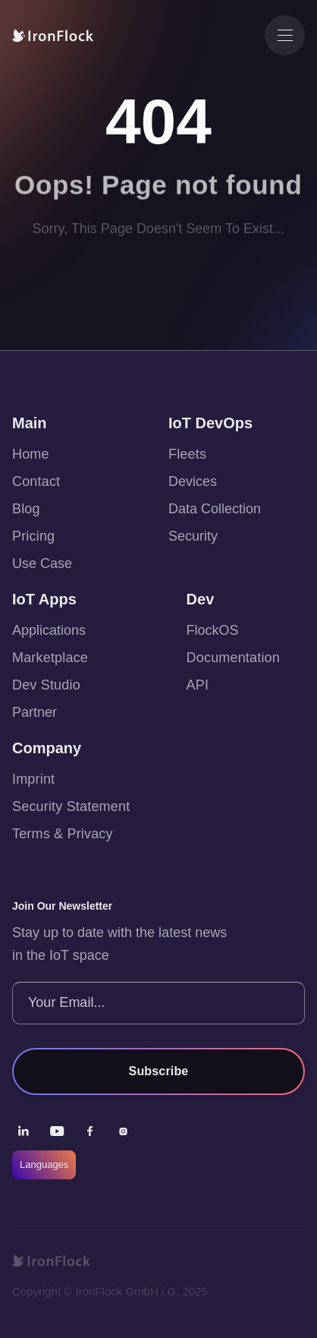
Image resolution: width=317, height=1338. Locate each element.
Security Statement (71, 806)
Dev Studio (46, 685)
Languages (44, 1164)
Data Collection (214, 508)
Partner (34, 712)
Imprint (33, 779)
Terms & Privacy (62, 833)
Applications (49, 630)
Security (193, 536)
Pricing (33, 536)
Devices (192, 481)
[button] (285, 35)
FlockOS (213, 630)
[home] (61, 35)
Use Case (42, 563)
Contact (36, 481)
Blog (26, 508)
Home (30, 454)
